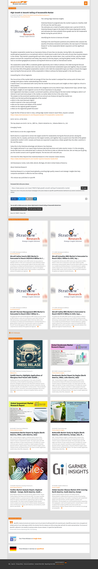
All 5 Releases (14, 333)
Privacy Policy (19, 564)
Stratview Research (25, 17)
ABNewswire (13, 373)
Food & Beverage (62, 428)
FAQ (9, 564)
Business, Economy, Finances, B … (24, 371)
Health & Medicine (63, 485)
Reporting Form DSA (50, 564)
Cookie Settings (60, 564)
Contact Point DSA (39, 564)
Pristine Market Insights (58, 373)
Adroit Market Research (16, 487)
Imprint (13, 564)
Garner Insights (56, 487)
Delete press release (19, 209)
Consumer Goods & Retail (64, 371)
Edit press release (35, 209)
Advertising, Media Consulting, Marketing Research (36, 15)
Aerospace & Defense (21, 252)
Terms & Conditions (29, 564)
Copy (84, 188)
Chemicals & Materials (22, 428)
